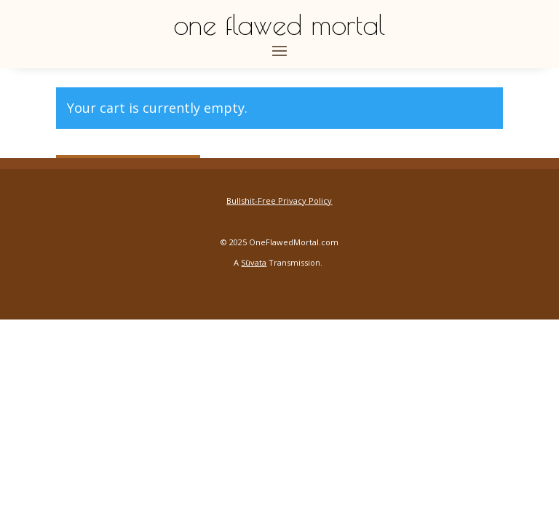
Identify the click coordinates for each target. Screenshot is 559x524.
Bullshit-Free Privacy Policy (279, 200)
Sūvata (253, 262)
